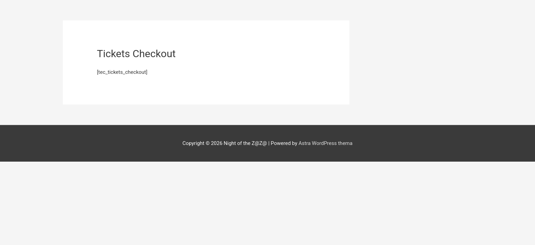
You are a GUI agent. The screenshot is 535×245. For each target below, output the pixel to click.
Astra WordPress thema (325, 143)
